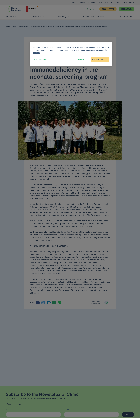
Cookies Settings (41, 59)
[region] (71, 54)
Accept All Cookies (99, 59)
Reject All (82, 59)
